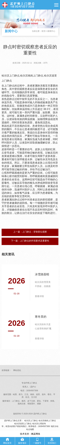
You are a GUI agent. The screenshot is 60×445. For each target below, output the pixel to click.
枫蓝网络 (35, 434)
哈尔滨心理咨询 (39, 423)
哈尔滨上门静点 (31, 420)
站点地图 (30, 429)
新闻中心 (51, 31)
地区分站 (54, 426)
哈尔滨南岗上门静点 (47, 420)
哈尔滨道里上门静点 (23, 423)
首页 (43, 31)
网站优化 (17, 370)
